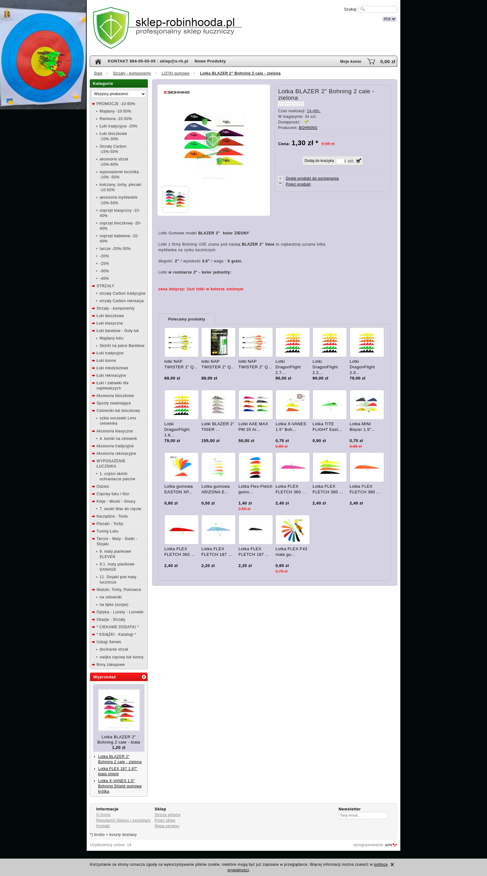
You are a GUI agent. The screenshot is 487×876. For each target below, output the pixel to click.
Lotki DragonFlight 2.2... (325, 367)
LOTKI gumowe (175, 73)
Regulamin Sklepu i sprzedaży (123, 820)
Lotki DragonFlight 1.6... (177, 429)
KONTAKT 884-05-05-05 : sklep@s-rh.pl (148, 61)
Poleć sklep (165, 820)
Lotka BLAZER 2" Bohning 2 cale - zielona (120, 759)
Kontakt (103, 826)
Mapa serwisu (167, 826)
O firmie (103, 815)
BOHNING (308, 128)
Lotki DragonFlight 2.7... (288, 367)
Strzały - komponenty (132, 73)
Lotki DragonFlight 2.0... (362, 367)
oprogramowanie (368, 845)
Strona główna (167, 815)
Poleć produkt (298, 184)
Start (98, 73)
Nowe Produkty (210, 61)
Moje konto (350, 61)
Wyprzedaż (104, 677)
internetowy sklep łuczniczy (270, 18)
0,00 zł (387, 61)
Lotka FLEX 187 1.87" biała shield (118, 771)
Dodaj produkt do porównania (312, 178)
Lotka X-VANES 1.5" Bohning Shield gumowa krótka (120, 786)
